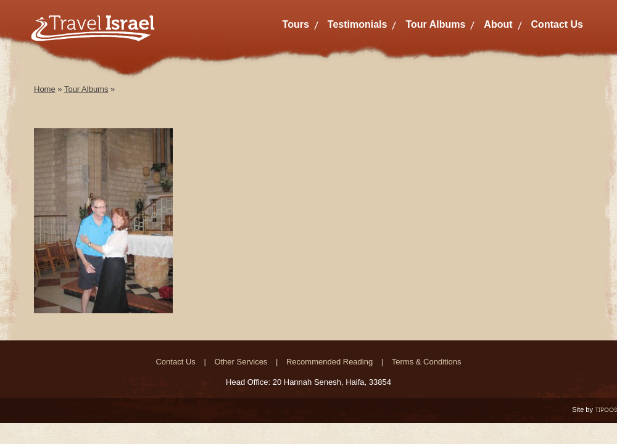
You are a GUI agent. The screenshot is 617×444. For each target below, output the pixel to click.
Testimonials (357, 24)
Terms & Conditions (427, 361)
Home (45, 89)
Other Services (240, 361)
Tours (296, 24)
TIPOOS (606, 409)
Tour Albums (435, 24)
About (498, 24)
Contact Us (557, 24)
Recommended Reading (329, 361)
